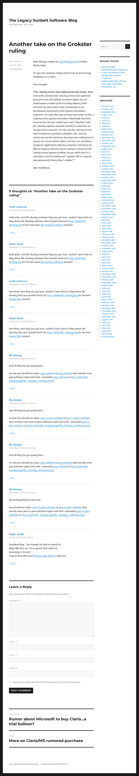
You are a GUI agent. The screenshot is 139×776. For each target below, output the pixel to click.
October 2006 (108, 280)
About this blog (108, 67)
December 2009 (109, 172)
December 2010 (108, 137)
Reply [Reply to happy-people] (12, 563)
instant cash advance (45, 555)
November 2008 (109, 209)
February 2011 (108, 132)
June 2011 (106, 120)
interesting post (68, 61)
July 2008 (106, 220)
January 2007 (107, 271)
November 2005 (109, 311)
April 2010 (106, 160)
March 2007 (107, 265)
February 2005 (108, 337)
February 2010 (108, 166)
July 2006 (106, 288)
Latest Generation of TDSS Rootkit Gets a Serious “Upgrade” (113, 75)
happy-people (16, 534)
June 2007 (106, 257)
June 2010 (106, 155)
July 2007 (106, 254)
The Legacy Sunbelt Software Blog (43, 20)
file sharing (15, 355)
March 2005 (107, 334)
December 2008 (109, 206)
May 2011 (106, 123)
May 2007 (106, 260)
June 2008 (106, 223)
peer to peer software (52, 418)
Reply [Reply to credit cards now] (12, 232)
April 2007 (106, 263)
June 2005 (106, 325)
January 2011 (107, 135)
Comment (15, 601)
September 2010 (109, 146)
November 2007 (109, 243)
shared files (15, 299)
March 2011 (107, 129)
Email (13, 655)
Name (13, 642)
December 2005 (109, 308)
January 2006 (107, 305)
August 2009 (107, 183)
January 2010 (107, 169)
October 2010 (107, 143)
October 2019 (107, 106)
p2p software (48, 373)
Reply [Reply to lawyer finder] (12, 270)
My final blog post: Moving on (115, 70)
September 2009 (109, 180)
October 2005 (107, 314)
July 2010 (106, 152)
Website (13, 668)
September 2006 (109, 283)
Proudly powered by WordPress (54, 764)
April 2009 (106, 194)
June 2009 (106, 189)
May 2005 (106, 328)
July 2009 (106, 186)
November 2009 (109, 174)
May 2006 (106, 294)
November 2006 (109, 277)
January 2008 (107, 237)
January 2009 (107, 203)
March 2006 (107, 300)
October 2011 (107, 109)
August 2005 (107, 319)
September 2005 (109, 317)
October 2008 (107, 211)
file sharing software (52, 225)
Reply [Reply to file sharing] (12, 388)
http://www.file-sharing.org (62, 295)
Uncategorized (15, 69)
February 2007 (108, 268)
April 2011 (106, 126)
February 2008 (108, 234)
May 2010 (106, 157)
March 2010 (107, 163)
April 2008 (106, 228)
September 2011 (109, 112)
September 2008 (109, 214)
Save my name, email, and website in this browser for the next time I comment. (47, 682)
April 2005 (106, 331)
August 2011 (107, 115)
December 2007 (109, 240)
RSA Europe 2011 (109, 87)
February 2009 (108, 200)
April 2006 (106, 297)
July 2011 (105, 118)
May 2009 (106, 192)
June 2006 (106, 291)
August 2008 (107, 217)
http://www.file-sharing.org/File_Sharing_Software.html (58, 425)
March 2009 (107, 197)
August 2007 (107, 251)
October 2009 (108, 177)
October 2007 (107, 246)
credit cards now (18, 207)
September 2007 (109, 248)
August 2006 (107, 285)
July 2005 (106, 322)
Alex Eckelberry (16, 61)
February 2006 (108, 302)
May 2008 (106, 226)
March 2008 (107, 231)
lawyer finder (16, 244)
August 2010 (107, 149)
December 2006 (109, 274)
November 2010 (108, 140)
